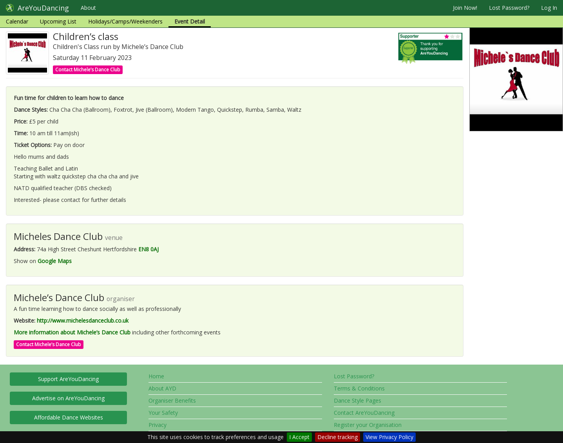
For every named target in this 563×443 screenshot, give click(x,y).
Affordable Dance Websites (68, 417)
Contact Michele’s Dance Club (87, 69)
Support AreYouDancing (68, 379)
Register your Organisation (368, 424)
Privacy (157, 424)
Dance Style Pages (357, 400)
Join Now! (465, 7)
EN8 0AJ (148, 249)
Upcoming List (58, 21)
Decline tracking (337, 437)
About (88, 7)
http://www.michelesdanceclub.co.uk (83, 320)
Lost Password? (509, 7)
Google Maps (55, 261)
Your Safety (163, 412)
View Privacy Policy (389, 437)
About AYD (162, 388)
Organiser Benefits (172, 400)
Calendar (17, 21)
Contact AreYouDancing (364, 412)
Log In (549, 7)
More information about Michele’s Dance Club (72, 332)
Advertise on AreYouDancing (68, 398)
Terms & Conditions (359, 388)
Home (156, 376)
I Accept (299, 437)
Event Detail (189, 21)
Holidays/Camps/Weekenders (125, 21)
